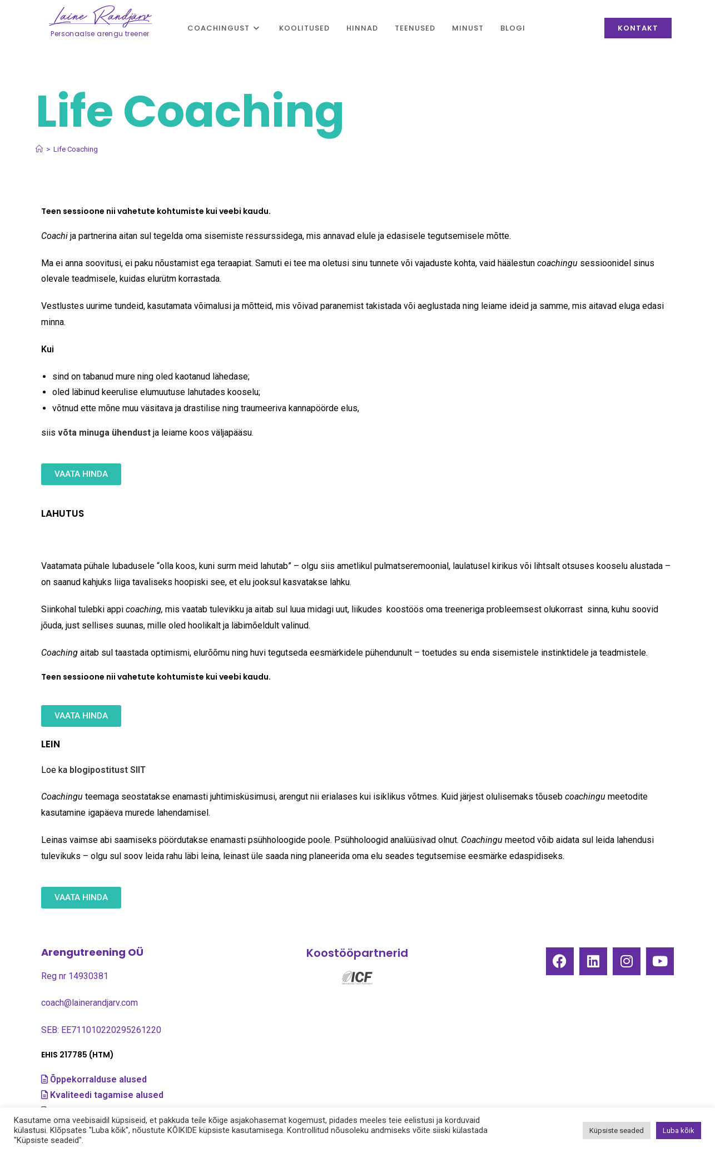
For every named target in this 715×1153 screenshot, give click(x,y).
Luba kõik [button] (678, 1130)
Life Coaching (75, 149)
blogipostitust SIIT (107, 770)
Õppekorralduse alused (98, 1079)
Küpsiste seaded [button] (616, 1130)
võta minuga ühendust (104, 432)
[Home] (39, 149)
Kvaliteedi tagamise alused (108, 1095)
